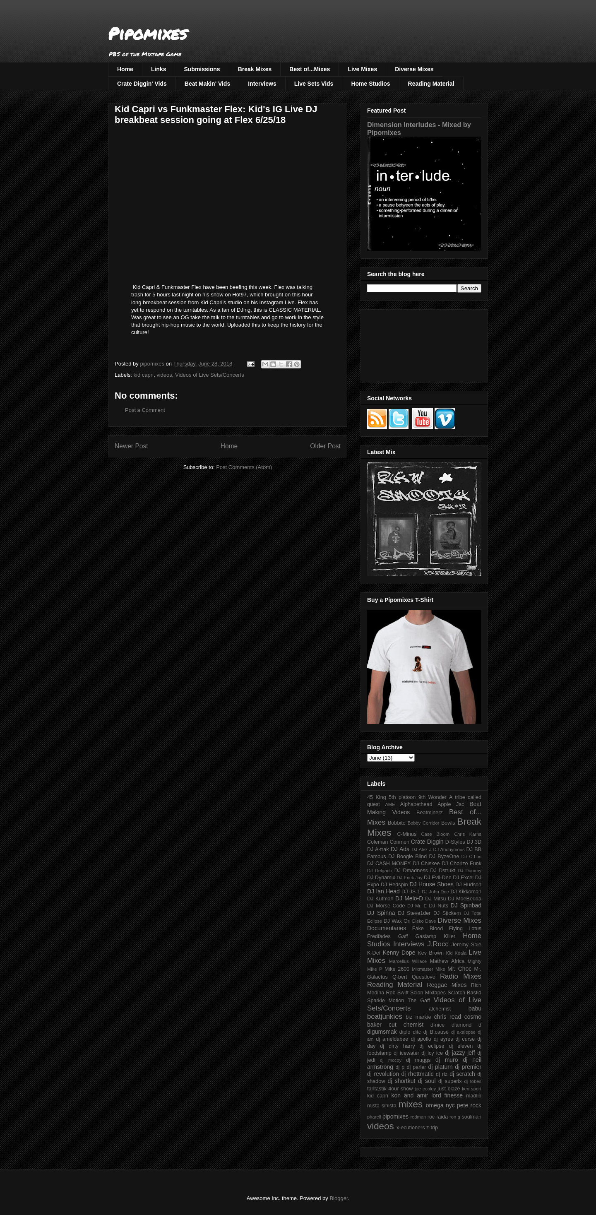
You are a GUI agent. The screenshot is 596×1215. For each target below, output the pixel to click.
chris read (447, 1016)
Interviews (262, 83)
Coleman (377, 842)
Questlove (423, 977)
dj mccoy (390, 1060)
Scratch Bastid (464, 993)
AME (390, 804)
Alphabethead (416, 804)
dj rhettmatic (417, 1074)
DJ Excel (463, 878)
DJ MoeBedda (464, 899)
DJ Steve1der (414, 913)
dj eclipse (431, 1046)
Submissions (202, 69)
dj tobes (472, 1081)
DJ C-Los (471, 856)
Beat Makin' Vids (207, 83)
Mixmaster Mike (428, 969)
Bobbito (397, 823)
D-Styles (455, 842)
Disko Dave (424, 921)
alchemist (440, 1009)
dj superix (449, 1081)
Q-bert (399, 977)
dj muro (446, 1059)
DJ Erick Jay (410, 877)
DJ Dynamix (381, 878)
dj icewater (406, 1053)
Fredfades (379, 936)
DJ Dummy (469, 870)
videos (164, 375)
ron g (454, 1116)
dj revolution (383, 1074)
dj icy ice (432, 1053)
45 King (376, 797)
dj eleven (461, 1046)
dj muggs (418, 1060)
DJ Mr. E (417, 905)
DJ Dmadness (411, 870)
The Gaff (419, 1000)
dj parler (416, 1067)
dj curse (465, 1039)
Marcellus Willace (408, 961)
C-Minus (406, 834)
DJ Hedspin (394, 885)
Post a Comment (145, 410)
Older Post (325, 446)
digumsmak (382, 1031)
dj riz (441, 1074)
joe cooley (425, 1088)
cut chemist (406, 1024)
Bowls (448, 823)
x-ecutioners (411, 1128)
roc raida (438, 1117)
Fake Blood (427, 928)
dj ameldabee (392, 1039)
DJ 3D (473, 842)
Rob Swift (397, 993)
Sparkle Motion (385, 1000)
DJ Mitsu (435, 899)
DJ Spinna (381, 912)
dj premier (468, 1066)
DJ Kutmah (380, 899)
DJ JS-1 (410, 892)
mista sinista (382, 1106)
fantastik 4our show (390, 1089)
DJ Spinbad (466, 905)
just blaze (448, 1089)
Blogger (338, 1198)
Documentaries (386, 928)
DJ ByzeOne (444, 856)
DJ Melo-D (409, 898)
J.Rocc (437, 944)
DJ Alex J (422, 849)
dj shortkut (401, 1081)
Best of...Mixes (309, 69)
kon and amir (409, 1095)
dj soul (427, 1081)
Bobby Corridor (424, 822)
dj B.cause (436, 1032)
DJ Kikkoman (465, 892)
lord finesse (447, 1095)
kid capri (144, 375)
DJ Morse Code (386, 906)
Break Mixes (255, 69)
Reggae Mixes (446, 985)
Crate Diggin (427, 841)
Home (125, 69)
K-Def (373, 953)
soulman (471, 1117)
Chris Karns (467, 834)
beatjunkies (384, 1016)
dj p (400, 1067)
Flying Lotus (465, 928)
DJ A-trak (378, 849)
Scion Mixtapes (428, 993)
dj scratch (462, 1074)
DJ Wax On (397, 921)
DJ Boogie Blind (407, 856)
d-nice (437, 1025)
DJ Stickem (447, 913)
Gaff (403, 936)
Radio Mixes (460, 976)
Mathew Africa (447, 961)
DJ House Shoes (432, 884)
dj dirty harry (397, 1046)
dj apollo (421, 1039)
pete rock (469, 1105)
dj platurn (440, 1066)
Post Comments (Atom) (244, 467)
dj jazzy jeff (460, 1052)
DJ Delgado (379, 870)
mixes (411, 1104)
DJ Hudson (468, 885)
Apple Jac (450, 804)
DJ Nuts (438, 906)
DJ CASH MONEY (389, 863)
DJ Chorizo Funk (461, 863)
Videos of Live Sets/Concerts (209, 375)
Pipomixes (147, 33)
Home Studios (370, 83)
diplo (405, 1032)
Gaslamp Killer (436, 936)
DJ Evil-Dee (438, 878)
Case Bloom (435, 834)
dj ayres (443, 1039)
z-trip (432, 1128)
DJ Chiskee (426, 863)
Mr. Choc (459, 968)
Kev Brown (431, 953)
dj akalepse (463, 1032)
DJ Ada (400, 849)
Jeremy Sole (466, 945)
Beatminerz (429, 813)
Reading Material (431, 83)
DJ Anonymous (449, 849)
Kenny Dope (399, 952)
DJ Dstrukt (442, 870)
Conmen (399, 842)
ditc (417, 1032)
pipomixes (395, 1116)
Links (158, 69)
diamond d (466, 1025)
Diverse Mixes (414, 69)
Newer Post (131, 446)
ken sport (471, 1088)
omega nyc (440, 1105)
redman (418, 1116)
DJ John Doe (435, 891)
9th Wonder (432, 797)
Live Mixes (362, 69)
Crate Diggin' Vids (142, 83)
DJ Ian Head (383, 891)
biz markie (418, 1017)
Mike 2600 (397, 969)
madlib (473, 1096)
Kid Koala (456, 952)
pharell (374, 1116)
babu (475, 1008)
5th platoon (402, 797)
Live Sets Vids (314, 83)
